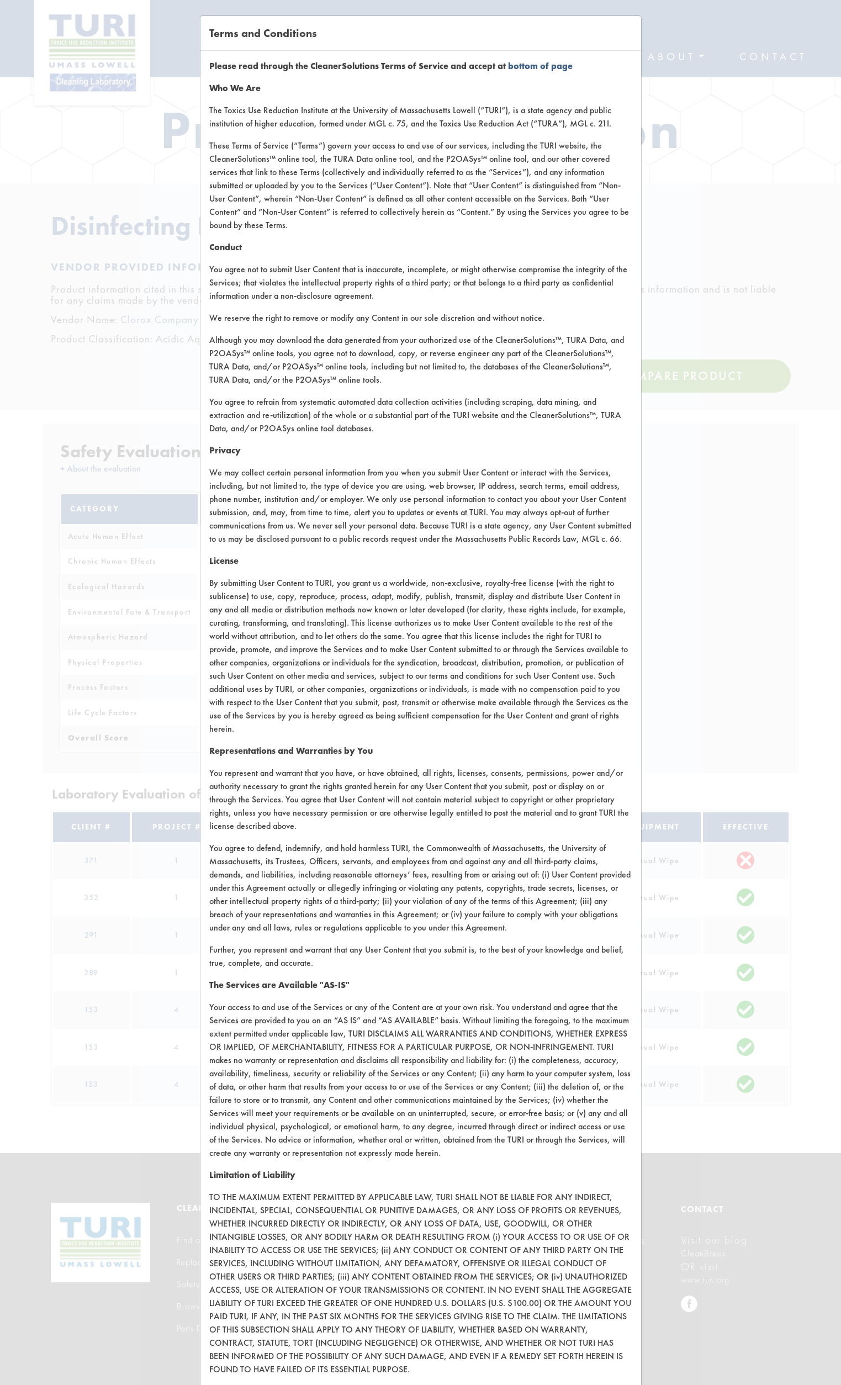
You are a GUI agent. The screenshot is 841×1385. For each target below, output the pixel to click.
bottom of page (540, 66)
